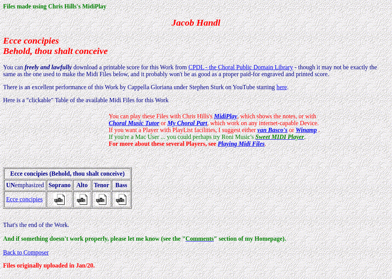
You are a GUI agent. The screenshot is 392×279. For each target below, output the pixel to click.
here (281, 87)
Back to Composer (26, 252)
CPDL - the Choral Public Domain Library (240, 67)
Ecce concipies (24, 199)
